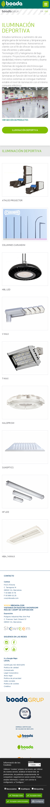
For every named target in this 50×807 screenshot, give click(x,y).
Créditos (7, 686)
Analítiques (25, 789)
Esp (46, 11)
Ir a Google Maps (10, 658)
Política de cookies (11, 684)
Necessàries (12, 789)
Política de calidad (11, 667)
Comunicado (9, 670)
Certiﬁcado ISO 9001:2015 (14, 665)
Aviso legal (8, 675)
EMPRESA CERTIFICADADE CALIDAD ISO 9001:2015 (24, 728)
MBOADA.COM (17, 605)
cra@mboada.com (11, 598)
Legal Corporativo (11, 673)
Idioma (31, 762)
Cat (41, 11)
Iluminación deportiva (25, 130)
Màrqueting (38, 789)
